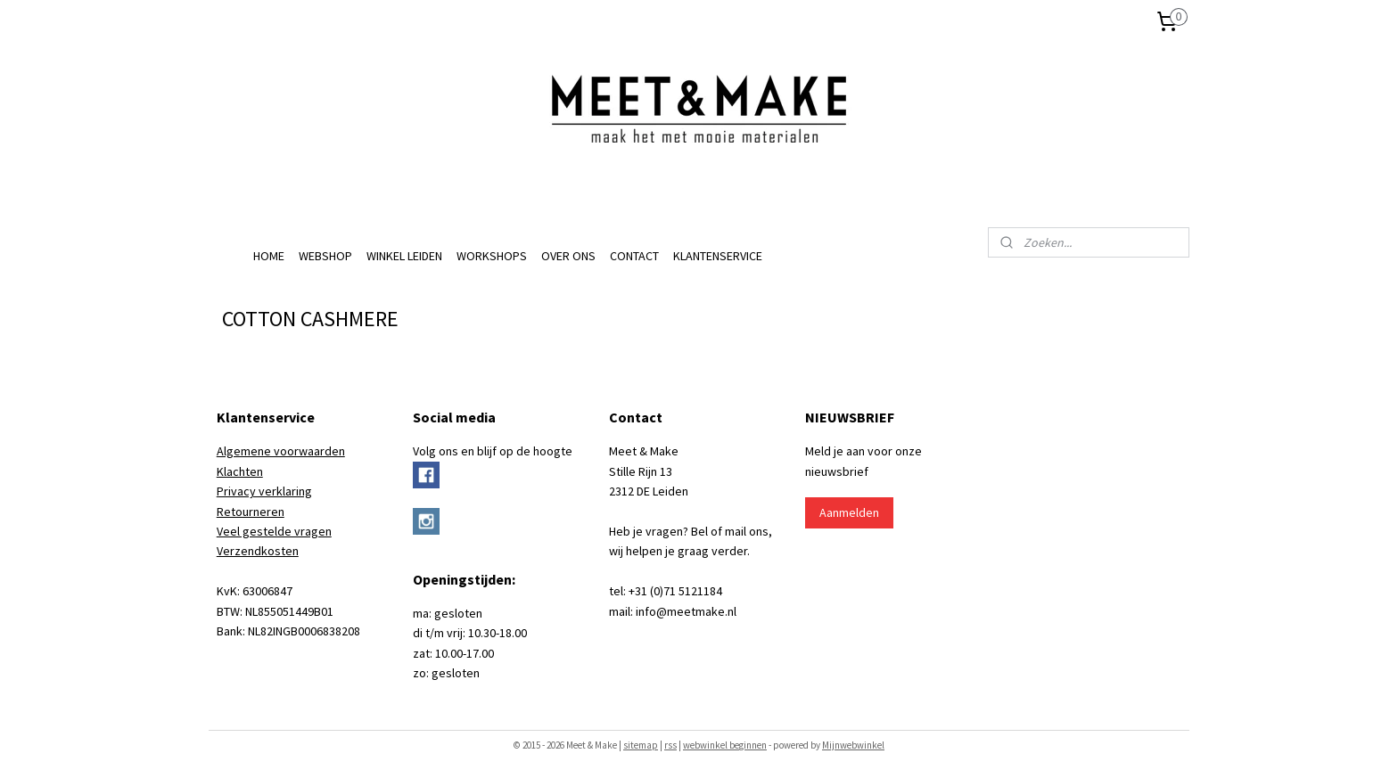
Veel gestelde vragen (274, 531)
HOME (268, 256)
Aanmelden (849, 512)
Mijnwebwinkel (853, 745)
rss (670, 745)
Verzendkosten (258, 551)
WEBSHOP (325, 256)
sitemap (640, 745)
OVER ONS (568, 256)
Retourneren (250, 512)
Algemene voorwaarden (281, 451)
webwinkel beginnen (725, 745)
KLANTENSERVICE (717, 256)
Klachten (240, 471)
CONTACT (634, 256)
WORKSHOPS (491, 256)
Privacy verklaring (264, 491)
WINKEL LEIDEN (404, 256)
